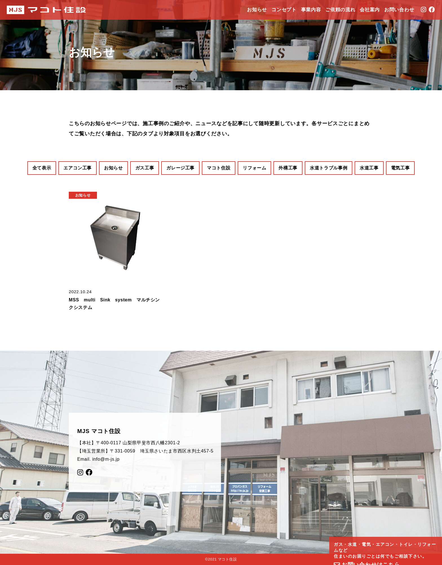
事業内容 (311, 9)
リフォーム (254, 167)
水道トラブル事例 (328, 167)
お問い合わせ (399, 9)
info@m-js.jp (106, 459)
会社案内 (370, 9)
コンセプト (283, 9)
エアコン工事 (77, 167)
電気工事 (400, 167)
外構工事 (288, 167)
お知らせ (257, 9)
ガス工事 (144, 167)
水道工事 (369, 167)
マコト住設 (218, 167)
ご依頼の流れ (340, 9)
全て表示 (41, 167)
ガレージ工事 (180, 167)
